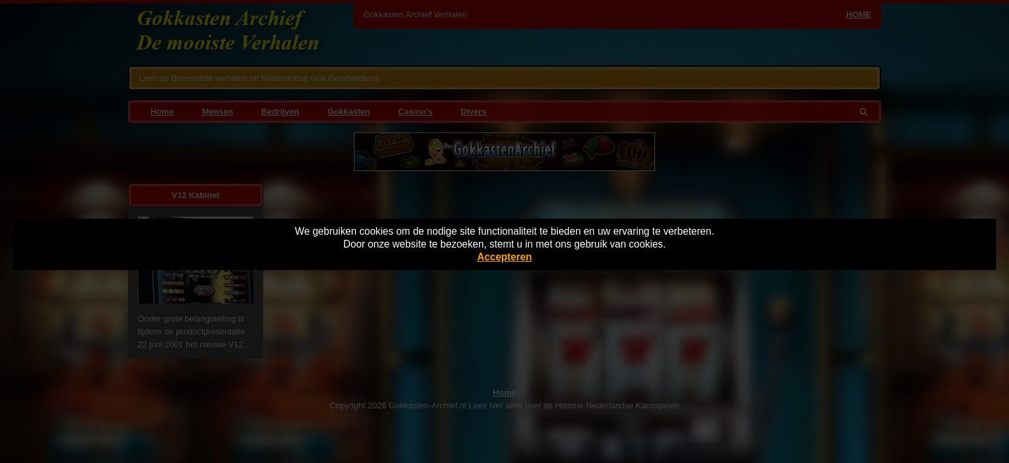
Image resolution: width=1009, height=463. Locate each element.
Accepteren (504, 256)
